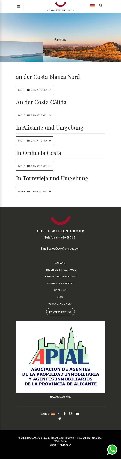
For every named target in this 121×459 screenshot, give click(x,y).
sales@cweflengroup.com (60, 248)
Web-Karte (60, 441)
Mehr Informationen (34, 90)
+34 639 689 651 (61, 237)
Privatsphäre (83, 438)
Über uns (60, 290)
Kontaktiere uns (60, 312)
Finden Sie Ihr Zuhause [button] (60, 269)
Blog (60, 297)
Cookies (97, 438)
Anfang (60, 263)
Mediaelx (65, 444)
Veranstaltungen (60, 303)
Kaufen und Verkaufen (60, 276)
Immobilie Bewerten (60, 283)
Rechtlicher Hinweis (62, 438)
